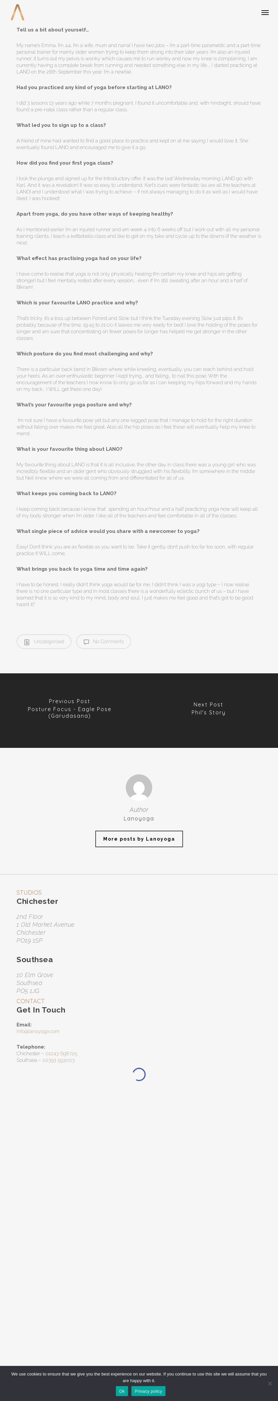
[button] (265, 12)
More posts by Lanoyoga (139, 839)
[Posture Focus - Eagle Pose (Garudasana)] (69, 710)
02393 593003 (58, 1060)
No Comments (103, 642)
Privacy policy (148, 1391)
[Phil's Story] (208, 710)
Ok (122, 1391)
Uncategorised (44, 642)
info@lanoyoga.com (38, 1031)
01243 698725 (61, 1054)
